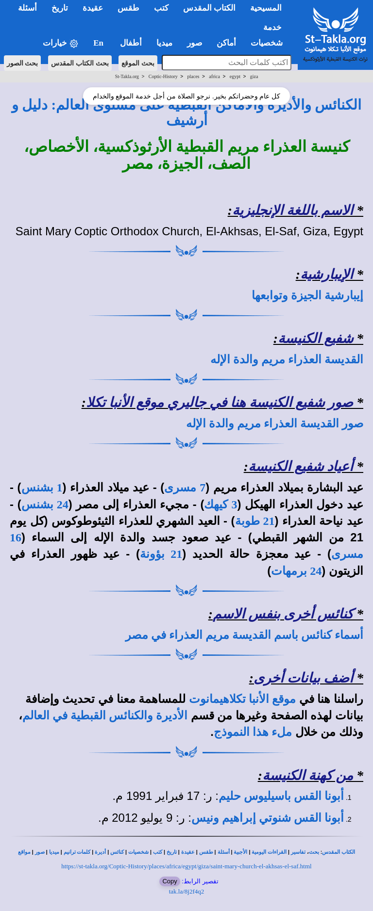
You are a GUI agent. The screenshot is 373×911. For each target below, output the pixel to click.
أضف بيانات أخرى (303, 677)
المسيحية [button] (266, 8)
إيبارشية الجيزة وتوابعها (307, 295)
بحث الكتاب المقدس (80, 63)
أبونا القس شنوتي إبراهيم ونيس (267, 818)
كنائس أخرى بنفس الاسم (283, 613)
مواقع (24, 852)
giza (254, 76)
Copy (169, 881)
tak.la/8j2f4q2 (186, 891)
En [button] (99, 43)
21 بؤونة (161, 554)
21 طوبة (255, 521)
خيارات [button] (61, 43)
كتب (157, 852)
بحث (314, 852)
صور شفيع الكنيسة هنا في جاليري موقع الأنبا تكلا (219, 402)
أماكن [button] (226, 43)
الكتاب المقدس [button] (209, 8)
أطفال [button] (131, 43)
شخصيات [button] (270, 43)
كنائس (117, 852)
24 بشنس (44, 504)
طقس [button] (128, 8)
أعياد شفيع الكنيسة (300, 466)
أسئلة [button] (27, 8)
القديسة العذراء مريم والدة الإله (286, 359)
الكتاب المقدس (338, 852)
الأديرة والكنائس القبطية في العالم (104, 715)
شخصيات (138, 852)
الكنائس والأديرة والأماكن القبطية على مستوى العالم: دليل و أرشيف (186, 112)
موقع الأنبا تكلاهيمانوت (242, 699)
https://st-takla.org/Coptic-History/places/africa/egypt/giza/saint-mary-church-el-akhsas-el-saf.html (186, 866)
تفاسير (298, 852)
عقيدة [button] (93, 8)
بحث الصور (22, 63)
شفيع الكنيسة (315, 338)
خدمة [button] (272, 27)
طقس (206, 852)
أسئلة (224, 852)
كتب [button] (161, 8)
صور (40, 852)
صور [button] (194, 43)
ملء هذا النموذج (253, 732)
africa (214, 76)
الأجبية (240, 852)
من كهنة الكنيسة (307, 775)
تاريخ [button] (59, 8)
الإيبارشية (326, 274)
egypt (235, 76)
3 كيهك (220, 504)
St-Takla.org (127, 76)
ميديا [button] (164, 43)
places (193, 76)
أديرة (100, 852)
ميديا (54, 852)
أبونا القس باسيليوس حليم (281, 796)
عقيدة (188, 852)
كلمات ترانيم (77, 852)
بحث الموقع (137, 63)
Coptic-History (163, 76)
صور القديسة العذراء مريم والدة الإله (274, 423)
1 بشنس (42, 487)
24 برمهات (296, 571)
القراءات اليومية (269, 852)
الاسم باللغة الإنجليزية (292, 210)
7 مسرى (184, 487)
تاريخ (172, 852)
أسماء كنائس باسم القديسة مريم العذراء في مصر (244, 635)
